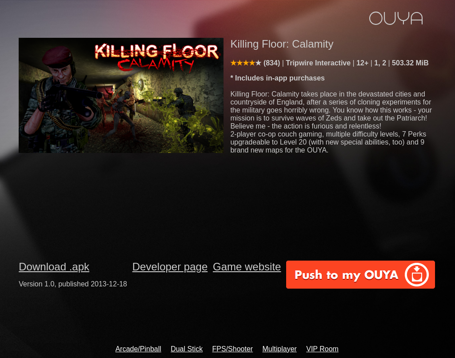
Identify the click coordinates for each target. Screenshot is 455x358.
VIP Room (322, 349)
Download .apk (54, 267)
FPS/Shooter (232, 349)
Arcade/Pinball (138, 349)
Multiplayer (280, 349)
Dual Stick (187, 349)
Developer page (170, 267)
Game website (247, 267)
